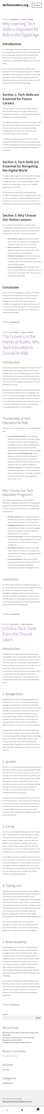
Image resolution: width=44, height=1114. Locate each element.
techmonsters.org (15, 5)
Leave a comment (27, 19)
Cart (34, 1109)
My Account (7, 1110)
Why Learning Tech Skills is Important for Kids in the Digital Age (21, 29)
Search (5, 1014)
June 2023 (6, 1069)
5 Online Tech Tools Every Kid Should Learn (19, 633)
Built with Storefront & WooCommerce (17, 1101)
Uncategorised (14, 322)
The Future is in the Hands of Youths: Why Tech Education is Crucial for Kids (21, 344)
